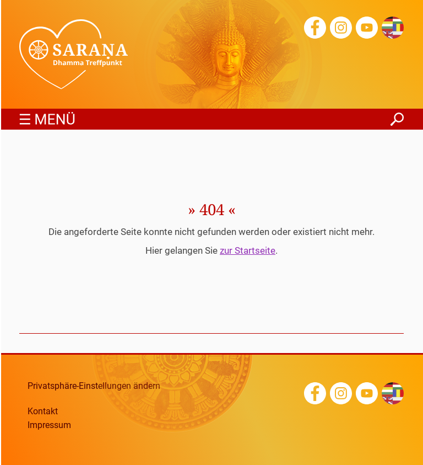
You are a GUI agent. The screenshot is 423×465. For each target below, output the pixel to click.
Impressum (49, 425)
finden (397, 116)
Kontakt (43, 411)
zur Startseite (247, 250)
